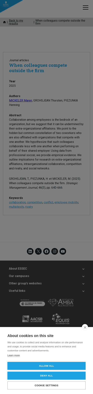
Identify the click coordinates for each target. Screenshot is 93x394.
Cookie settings (46, 385)
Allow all (46, 365)
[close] (85, 327)
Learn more (13, 355)
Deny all (46, 375)
